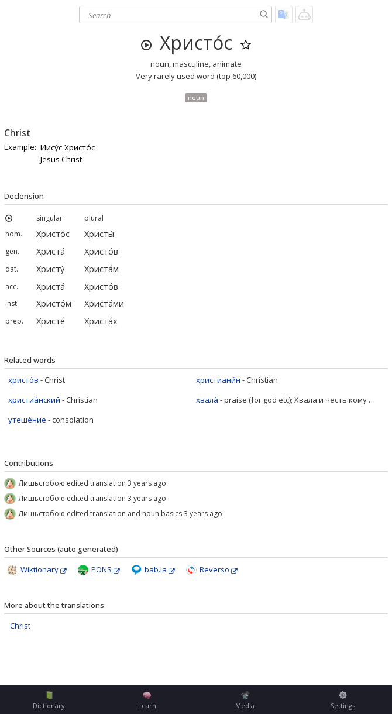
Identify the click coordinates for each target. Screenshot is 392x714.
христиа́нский (34, 399)
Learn (147, 700)
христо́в (23, 380)
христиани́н (218, 380)
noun (196, 97)
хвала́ (207, 399)
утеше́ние (27, 419)
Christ (20, 625)
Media (245, 700)
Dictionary (49, 700)
